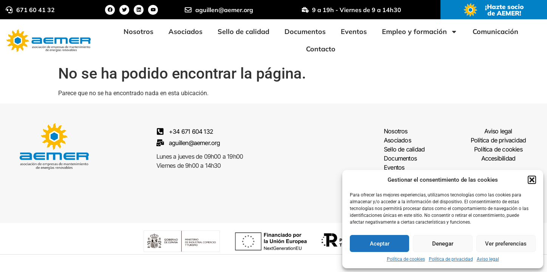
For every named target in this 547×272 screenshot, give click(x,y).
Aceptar (379, 243)
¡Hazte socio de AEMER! (504, 10)
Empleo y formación (419, 32)
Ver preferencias (506, 243)
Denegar (442, 243)
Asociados (185, 31)
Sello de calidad (243, 31)
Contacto (320, 49)
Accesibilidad (498, 158)
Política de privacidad (451, 259)
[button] (532, 180)
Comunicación (495, 31)
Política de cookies (406, 259)
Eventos (354, 31)
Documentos (305, 31)
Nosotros (138, 31)
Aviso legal (488, 259)
